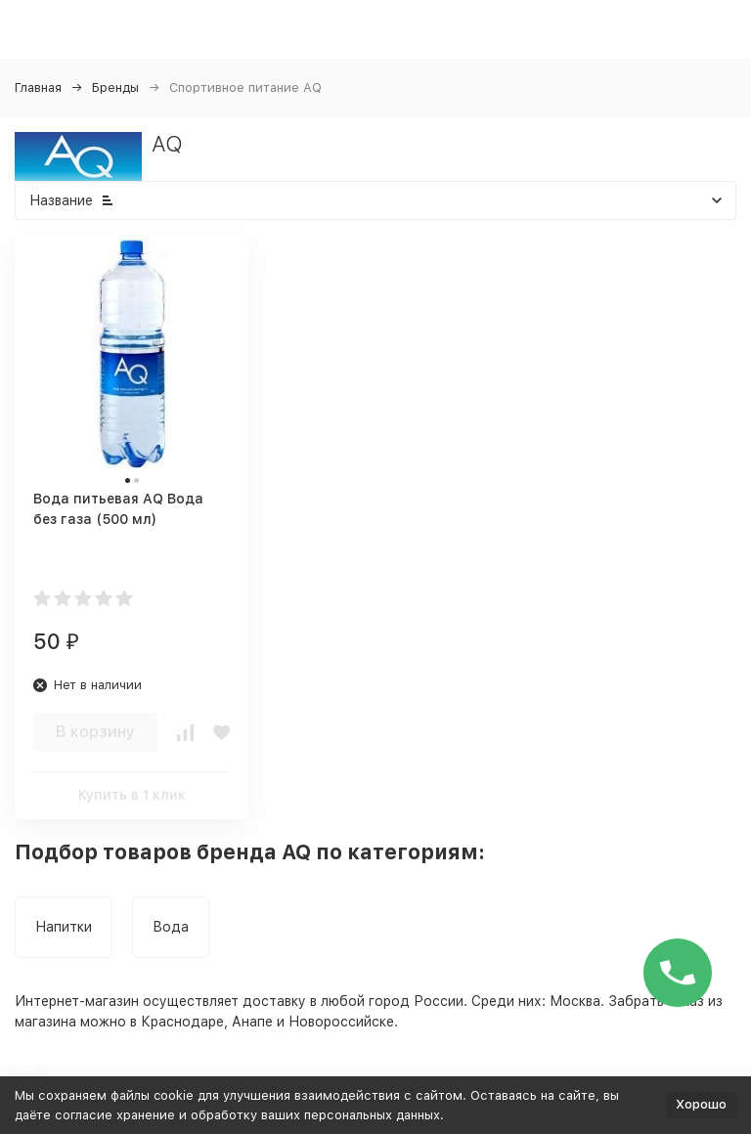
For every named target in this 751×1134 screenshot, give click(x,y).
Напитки (63, 927)
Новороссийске (341, 1021)
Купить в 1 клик (132, 795)
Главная (38, 87)
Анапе (252, 1021)
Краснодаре (182, 1021)
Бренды (115, 87)
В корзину (95, 731)
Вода (171, 927)
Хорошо (701, 1104)
